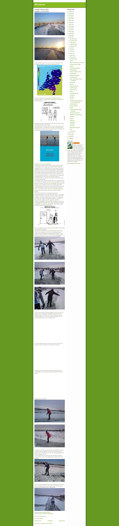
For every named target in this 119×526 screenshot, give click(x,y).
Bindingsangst (73, 69)
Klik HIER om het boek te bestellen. (42, 164)
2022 (70, 18)
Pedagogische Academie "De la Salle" (45, 202)
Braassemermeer (74, 105)
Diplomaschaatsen (74, 86)
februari (72, 57)
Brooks (71, 84)
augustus (72, 46)
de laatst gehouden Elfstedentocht (52, 98)
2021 (70, 20)
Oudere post (62, 520)
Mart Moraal (39, 186)
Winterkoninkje (73, 59)
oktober (72, 42)
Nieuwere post (37, 520)
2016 (70, 29)
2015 (70, 31)
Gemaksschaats (73, 77)
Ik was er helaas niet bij (75, 71)
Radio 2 (71, 118)
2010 (70, 134)
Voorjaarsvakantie (74, 93)
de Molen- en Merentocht (57, 99)
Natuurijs (40, 513)
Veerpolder (72, 123)
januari (72, 131)
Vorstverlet (72, 95)
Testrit (71, 60)
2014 (70, 33)
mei (71, 51)
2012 (70, 37)
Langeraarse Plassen (75, 112)
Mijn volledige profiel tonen (73, 163)
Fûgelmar (72, 120)
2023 (70, 17)
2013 (70, 35)
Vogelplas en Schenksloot (76, 114)
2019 (70, 24)
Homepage (50, 520)
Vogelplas (50, 513)
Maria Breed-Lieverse (75, 127)
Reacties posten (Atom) (46, 523)
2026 (70, 11)
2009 (70, 136)
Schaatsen (45, 513)
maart (71, 55)
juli (71, 48)
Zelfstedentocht (73, 87)
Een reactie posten (38, 518)
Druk (71, 129)
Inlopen (71, 66)
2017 (70, 28)
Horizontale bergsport (75, 68)
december (72, 38)
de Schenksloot (52, 230)
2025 (70, 13)
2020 (70, 22)
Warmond (72, 125)
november (72, 40)
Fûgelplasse (73, 122)
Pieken (71, 91)
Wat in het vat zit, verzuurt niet (77, 62)
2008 (70, 138)
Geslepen (72, 97)
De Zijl (71, 107)
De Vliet (71, 98)
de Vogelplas (54, 183)
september (72, 44)
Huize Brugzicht (73, 104)
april (71, 53)
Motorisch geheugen (74, 75)
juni (71, 49)
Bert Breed (40, 4)
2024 (70, 15)
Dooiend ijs (72, 82)
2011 (70, 133)
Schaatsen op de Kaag (75, 64)
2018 (70, 26)
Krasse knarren (73, 89)
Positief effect (73, 73)
